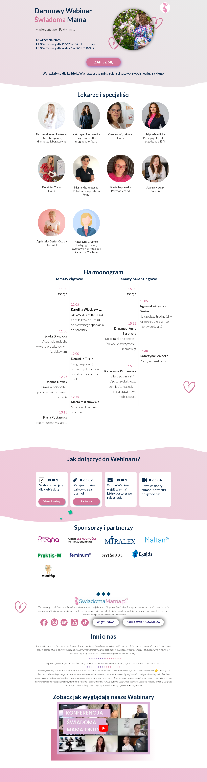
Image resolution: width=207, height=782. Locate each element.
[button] (106, 622)
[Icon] (44, 622)
